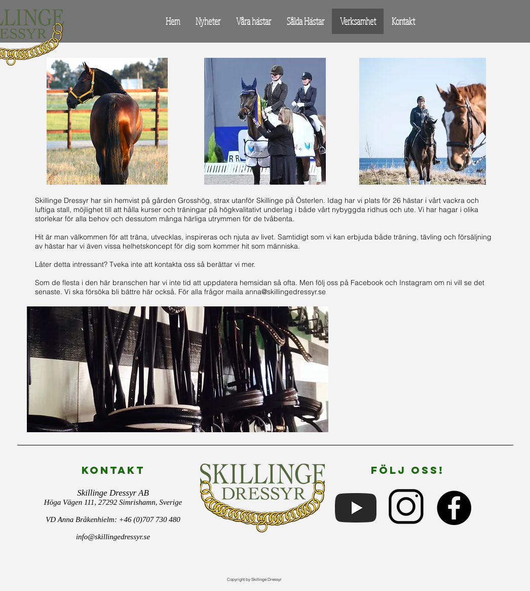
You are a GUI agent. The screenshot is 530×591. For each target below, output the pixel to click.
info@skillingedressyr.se (113, 537)
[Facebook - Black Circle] (454, 508)
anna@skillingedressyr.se (285, 291)
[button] (253, 21)
